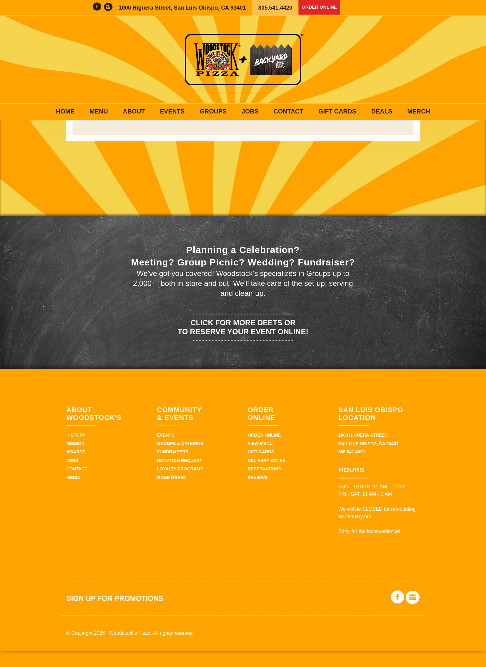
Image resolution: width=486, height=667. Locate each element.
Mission (75, 459)
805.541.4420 (275, 8)
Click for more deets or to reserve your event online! (243, 343)
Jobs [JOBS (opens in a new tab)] (250, 111)
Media (73, 493)
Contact (288, 111)
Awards (75, 467)
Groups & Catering (180, 459)
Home (65, 111)
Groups (213, 111)
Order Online (323, 8)
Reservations (264, 484)
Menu (99, 111)
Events (172, 111)
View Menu (260, 459)
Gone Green (172, 493)
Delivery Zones (266, 476)
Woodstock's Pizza (243, 59)
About (134, 111)
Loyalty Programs (180, 484)
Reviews (258, 493)
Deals (381, 111)
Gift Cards (337, 111)
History (75, 450)
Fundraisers (172, 467)
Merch (418, 111)
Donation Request (179, 476)
